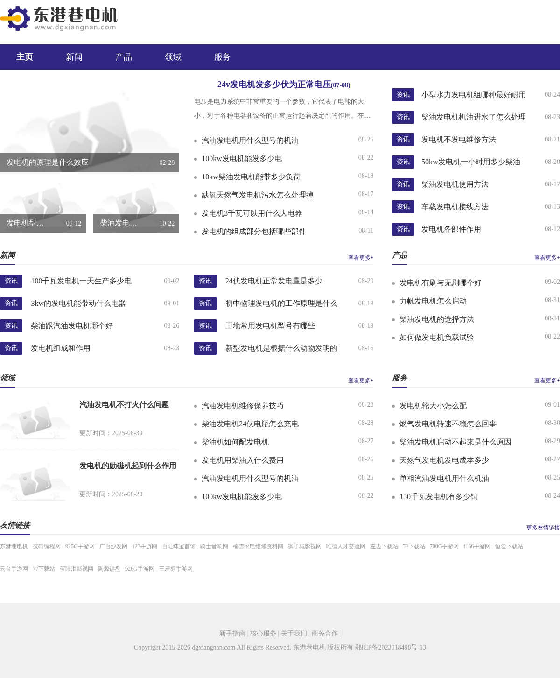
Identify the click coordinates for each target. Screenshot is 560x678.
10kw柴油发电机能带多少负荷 (251, 177)
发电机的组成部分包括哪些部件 (254, 231)
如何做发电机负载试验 (436, 337)
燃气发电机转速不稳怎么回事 (448, 424)
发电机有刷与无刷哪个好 (440, 283)
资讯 (403, 94)
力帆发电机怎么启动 (433, 301)
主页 (24, 57)
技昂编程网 (47, 546)
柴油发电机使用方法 (455, 184)
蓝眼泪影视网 (76, 568)
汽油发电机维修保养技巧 (243, 406)
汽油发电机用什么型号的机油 (250, 140)
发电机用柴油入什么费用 (243, 460)
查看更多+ (361, 257)
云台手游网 (14, 568)
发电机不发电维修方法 (458, 139)
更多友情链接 (543, 527)
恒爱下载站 (509, 546)
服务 (222, 57)
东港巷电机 (14, 546)
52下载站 (414, 546)
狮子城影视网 (305, 546)
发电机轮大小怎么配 (433, 406)
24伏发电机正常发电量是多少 (273, 281)
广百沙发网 (113, 546)
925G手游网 (80, 546)
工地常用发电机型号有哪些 (270, 326)
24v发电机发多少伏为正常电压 (283, 84)
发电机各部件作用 (451, 229)
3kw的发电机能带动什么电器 (78, 303)
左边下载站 (384, 546)
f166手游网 (476, 546)
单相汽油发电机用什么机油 (444, 478)
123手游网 (144, 546)
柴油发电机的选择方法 (436, 319)
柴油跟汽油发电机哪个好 (72, 326)
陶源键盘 (109, 568)
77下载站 (44, 568)
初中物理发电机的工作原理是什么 (281, 303)
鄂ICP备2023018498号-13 (390, 647)
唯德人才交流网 (345, 546)
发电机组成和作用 (61, 348)
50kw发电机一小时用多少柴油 (470, 162)
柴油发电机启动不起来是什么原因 (455, 442)
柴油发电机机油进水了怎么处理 (473, 117)
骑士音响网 (214, 546)
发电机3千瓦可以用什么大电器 (252, 213)
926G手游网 (139, 568)
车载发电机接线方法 (455, 207)
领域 (173, 57)
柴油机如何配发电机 (235, 442)
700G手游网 (444, 546)
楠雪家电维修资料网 (258, 546)
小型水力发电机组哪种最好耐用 (473, 95)
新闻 (74, 57)
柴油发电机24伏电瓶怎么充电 (250, 424)
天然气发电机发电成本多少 (444, 460)
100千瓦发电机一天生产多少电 (81, 281)
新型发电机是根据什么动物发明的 (281, 348)
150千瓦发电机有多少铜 (438, 497)
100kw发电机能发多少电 (242, 158)
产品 (123, 57)
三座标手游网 (176, 568)
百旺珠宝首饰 (179, 546)
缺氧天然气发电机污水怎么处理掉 (258, 195)
